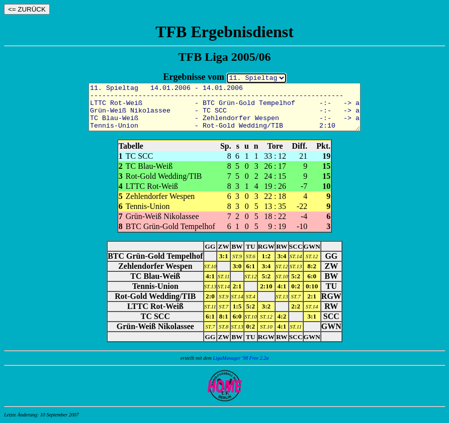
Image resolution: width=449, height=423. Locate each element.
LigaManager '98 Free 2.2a (241, 358)
